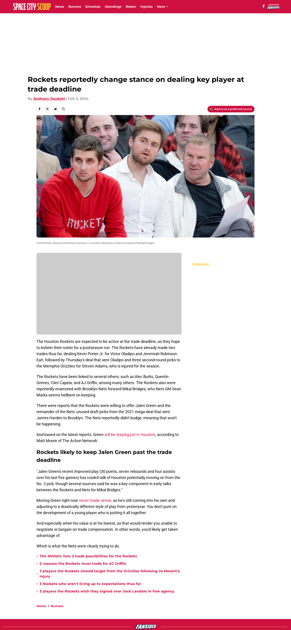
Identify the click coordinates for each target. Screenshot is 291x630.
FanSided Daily (50, 602)
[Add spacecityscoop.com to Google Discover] (231, 109)
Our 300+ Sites (196, 594)
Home (41, 563)
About (42, 594)
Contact (149, 594)
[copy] (63, 109)
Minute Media (31, 622)
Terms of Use (195, 602)
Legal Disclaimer (51, 610)
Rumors (74, 7)
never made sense (95, 500)
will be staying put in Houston (129, 434)
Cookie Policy (242, 602)
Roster (131, 7)
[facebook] (264, 6)
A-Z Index (150, 610)
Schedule (92, 7)
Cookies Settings (198, 610)
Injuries (146, 7)
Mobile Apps (242, 594)
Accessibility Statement (104, 610)
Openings (92, 594)
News (59, 7)
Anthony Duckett (49, 99)
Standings (113, 7)
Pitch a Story (94, 602)
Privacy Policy (154, 602)
